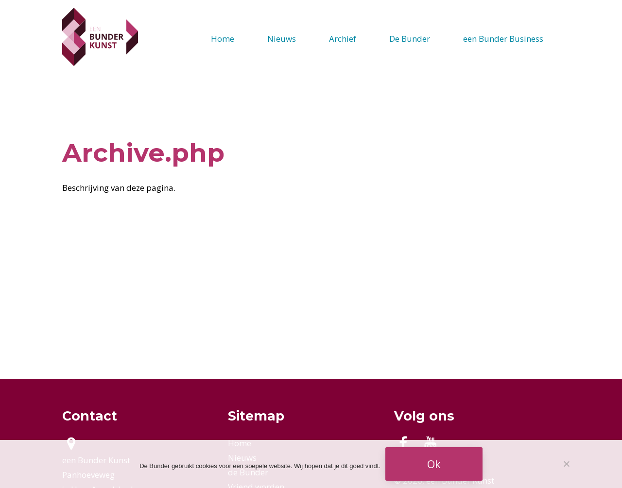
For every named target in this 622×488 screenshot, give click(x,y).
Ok (433, 464)
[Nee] (566, 464)
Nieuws (281, 38)
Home (222, 38)
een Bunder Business (503, 38)
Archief (342, 38)
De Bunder (409, 38)
